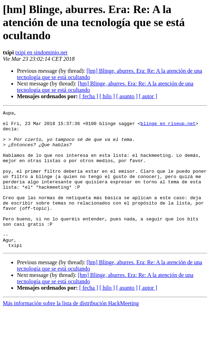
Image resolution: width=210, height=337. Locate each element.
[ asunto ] (126, 96)
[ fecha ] (88, 96)
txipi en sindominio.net (41, 52)
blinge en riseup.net (168, 126)
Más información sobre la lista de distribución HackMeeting (71, 331)
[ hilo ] (107, 96)
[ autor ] (148, 96)
